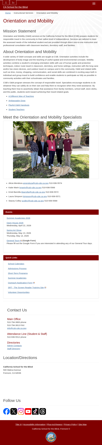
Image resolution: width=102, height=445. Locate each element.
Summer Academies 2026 (18, 218)
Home (8, 13)
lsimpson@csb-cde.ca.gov (35, 196)
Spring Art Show (14, 230)
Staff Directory (13, 349)
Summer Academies (17, 278)
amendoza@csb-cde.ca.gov (35, 183)
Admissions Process (17, 268)
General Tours (21, 240)
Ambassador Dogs (17, 100)
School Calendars (16, 264)
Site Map (82, 424)
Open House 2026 (15, 223)
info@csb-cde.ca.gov (16, 328)
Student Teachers (16, 109)
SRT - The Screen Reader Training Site (27, 287)
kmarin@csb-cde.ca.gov (31, 187)
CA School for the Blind (15, 7)
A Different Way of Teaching (21, 96)
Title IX (18, 424)
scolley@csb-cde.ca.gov (33, 201)
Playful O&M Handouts (18, 105)
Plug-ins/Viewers (54, 424)
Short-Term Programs (18, 273)
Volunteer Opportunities (18, 292)
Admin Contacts (14, 345)
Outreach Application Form (21, 283)
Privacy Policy (70, 424)
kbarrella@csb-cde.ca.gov (33, 192)
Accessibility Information (34, 424)
